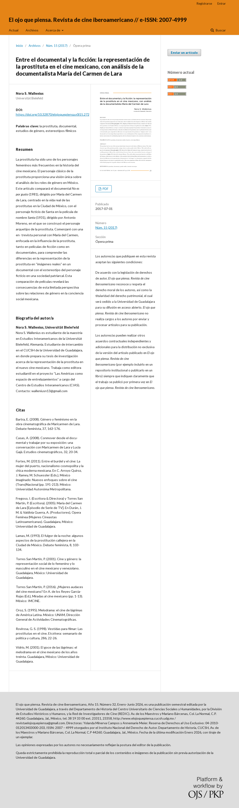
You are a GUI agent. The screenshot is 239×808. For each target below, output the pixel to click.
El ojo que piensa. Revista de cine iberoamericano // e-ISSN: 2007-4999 (98, 19)
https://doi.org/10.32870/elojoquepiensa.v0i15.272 (52, 114)
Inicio (19, 45)
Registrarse (204, 3)
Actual (13, 30)
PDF (105, 189)
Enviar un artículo (184, 52)
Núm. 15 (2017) (56, 45)
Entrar (221, 3)
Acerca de (53, 30)
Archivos (32, 30)
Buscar (220, 30)
